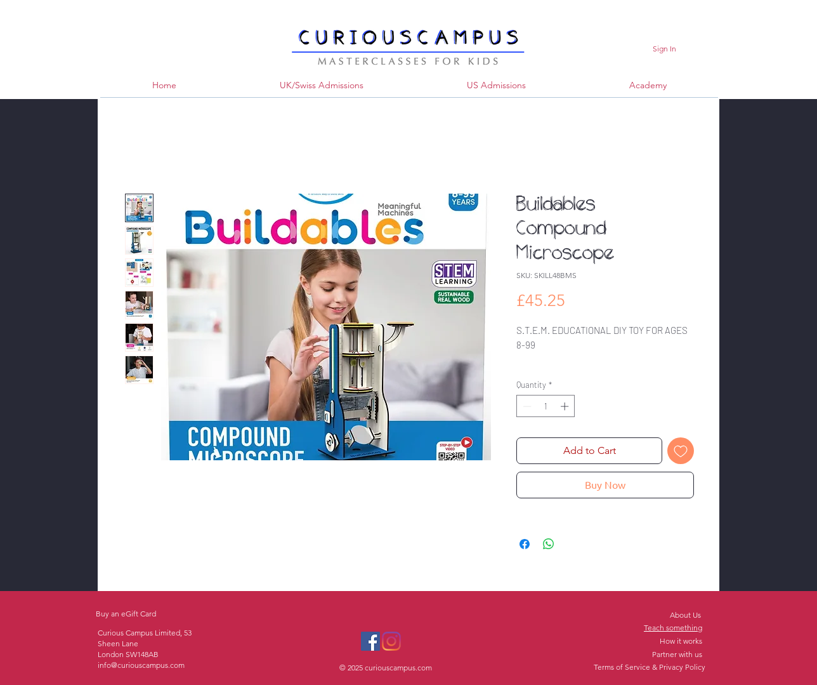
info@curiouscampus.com (141, 665)
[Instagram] (391, 641)
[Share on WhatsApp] (548, 544)
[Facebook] (370, 641)
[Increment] (565, 406)
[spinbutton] (545, 406)
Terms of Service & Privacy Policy (649, 667)
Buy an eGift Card (126, 613)
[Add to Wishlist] (680, 450)
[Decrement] (525, 406)
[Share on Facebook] (524, 544)
